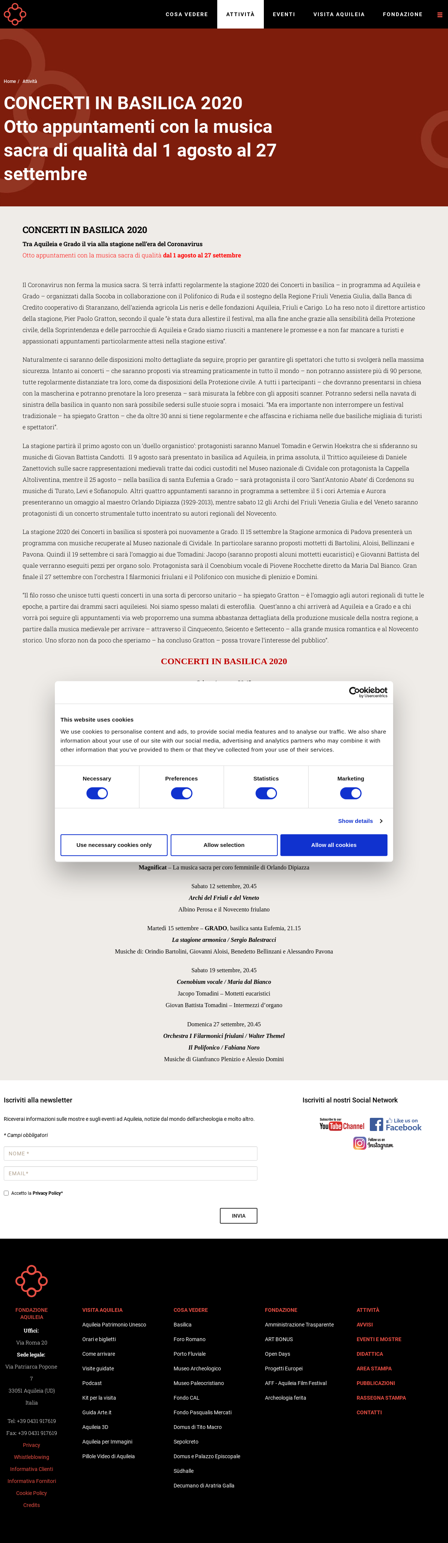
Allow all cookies (334, 845)
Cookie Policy (31, 1493)
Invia (238, 1216)
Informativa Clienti (31, 1469)
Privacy (31, 1445)
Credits (31, 1505)
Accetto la (33, 1193)
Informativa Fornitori (32, 1481)
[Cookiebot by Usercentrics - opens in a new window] (354, 692)
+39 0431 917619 (36, 1420)
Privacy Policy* (48, 1193)
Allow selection (223, 845)
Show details (355, 821)
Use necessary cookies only (113, 845)
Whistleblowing (31, 1457)
